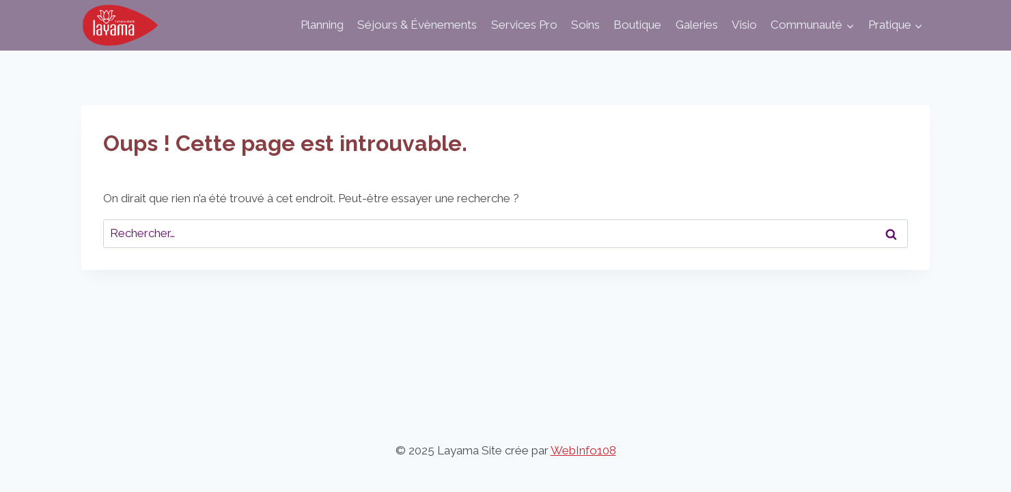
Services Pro (524, 24)
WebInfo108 (583, 450)
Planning (322, 24)
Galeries (697, 24)
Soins (585, 24)
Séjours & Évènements (417, 24)
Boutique (637, 24)
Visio (744, 24)
